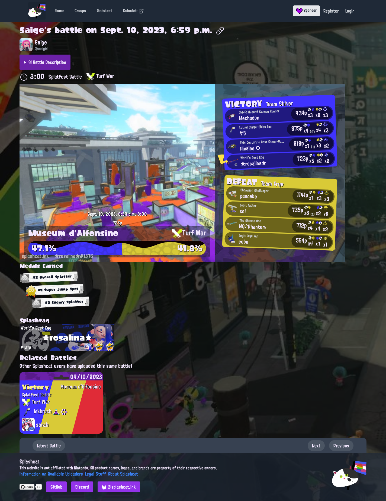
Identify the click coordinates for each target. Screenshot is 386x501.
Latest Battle (49, 445)
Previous (341, 445)
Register (331, 11)
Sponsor (306, 10)
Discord (82, 487)
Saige (32, 30)
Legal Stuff (95, 474)
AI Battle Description (47, 62)
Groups (80, 10)
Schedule (133, 10)
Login (350, 11)
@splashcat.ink (119, 487)
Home (59, 10)
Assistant (104, 10)
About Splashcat (123, 474)
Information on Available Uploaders (51, 474)
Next (316, 445)
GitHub (56, 487)
